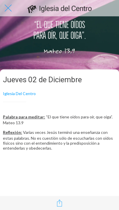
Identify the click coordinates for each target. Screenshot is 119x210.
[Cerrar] (8, 8)
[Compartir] (60, 203)
